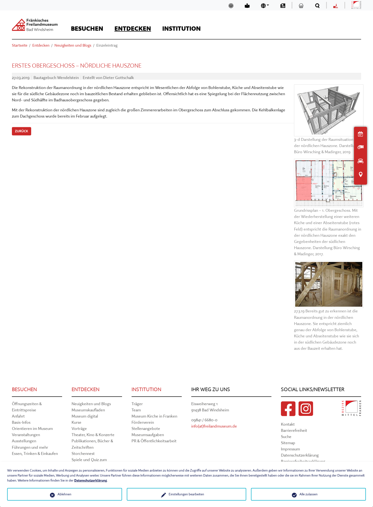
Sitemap (288, 442)
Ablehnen (64, 494)
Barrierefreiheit (294, 430)
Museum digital (85, 415)
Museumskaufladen (88, 409)
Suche (286, 436)
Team (136, 409)
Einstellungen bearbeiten (186, 494)
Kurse (76, 422)
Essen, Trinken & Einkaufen (35, 453)
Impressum (290, 448)
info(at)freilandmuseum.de (214, 425)
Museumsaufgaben (148, 434)
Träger (137, 403)
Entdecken (85, 389)
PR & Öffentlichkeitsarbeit (154, 440)
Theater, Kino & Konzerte (93, 434)
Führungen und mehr (30, 447)
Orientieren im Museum (32, 428)
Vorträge (79, 428)
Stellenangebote (146, 428)
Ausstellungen (24, 440)
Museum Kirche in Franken (154, 415)
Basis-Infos (21, 422)
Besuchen (24, 389)
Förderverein (143, 422)
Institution (146, 389)
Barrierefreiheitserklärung (303, 461)
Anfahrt (18, 415)
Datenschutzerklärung (300, 455)
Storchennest (83, 453)
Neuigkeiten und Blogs (91, 403)
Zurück (21, 131)
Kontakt (288, 424)
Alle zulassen (308, 494)
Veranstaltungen (26, 434)
